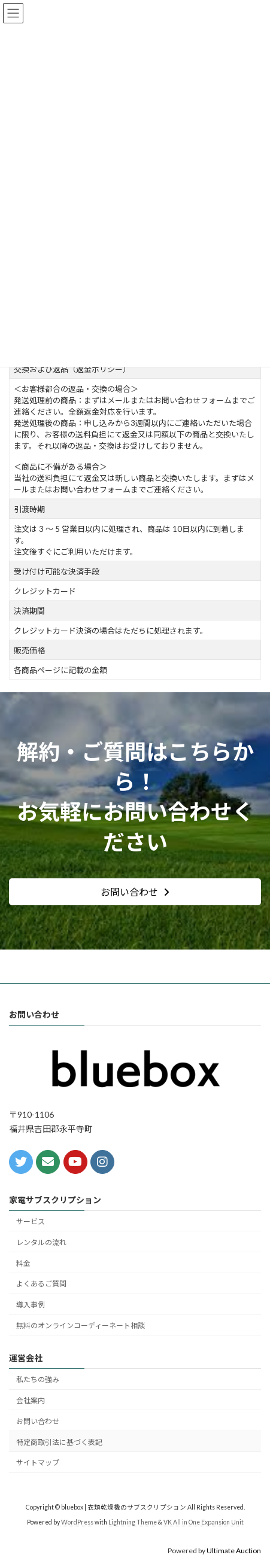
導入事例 (30, 1304)
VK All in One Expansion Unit (203, 1522)
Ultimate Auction (234, 1550)
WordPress (77, 1522)
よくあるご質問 (41, 1283)
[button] (135, 891)
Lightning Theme (132, 1522)
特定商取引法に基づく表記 (59, 1442)
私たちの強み (37, 1379)
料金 (23, 1263)
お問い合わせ (37, 1421)
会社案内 (30, 1400)
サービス (30, 1221)
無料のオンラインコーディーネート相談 (80, 1325)
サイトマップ (37, 1462)
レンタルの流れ (41, 1242)
